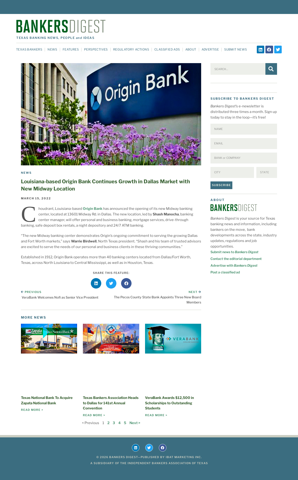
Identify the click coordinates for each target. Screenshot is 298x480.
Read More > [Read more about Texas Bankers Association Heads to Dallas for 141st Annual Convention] (94, 415)
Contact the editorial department (236, 259)
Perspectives (96, 49)
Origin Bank (92, 209)
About (190, 49)
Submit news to (234, 252)
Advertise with (233, 265)
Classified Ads (167, 49)
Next (195, 292)
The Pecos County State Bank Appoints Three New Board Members (157, 299)
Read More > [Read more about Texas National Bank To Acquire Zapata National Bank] (32, 410)
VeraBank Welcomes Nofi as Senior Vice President (60, 297)
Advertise (210, 49)
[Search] (271, 69)
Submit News (235, 49)
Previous (31, 292)
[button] (96, 283)
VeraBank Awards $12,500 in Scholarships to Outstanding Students (169, 403)
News (52, 49)
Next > (134, 423)
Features (71, 49)
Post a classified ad (225, 272)
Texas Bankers (29, 49)
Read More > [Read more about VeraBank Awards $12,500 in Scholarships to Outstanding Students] (156, 415)
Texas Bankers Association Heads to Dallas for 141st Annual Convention (111, 403)
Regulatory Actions (131, 49)
